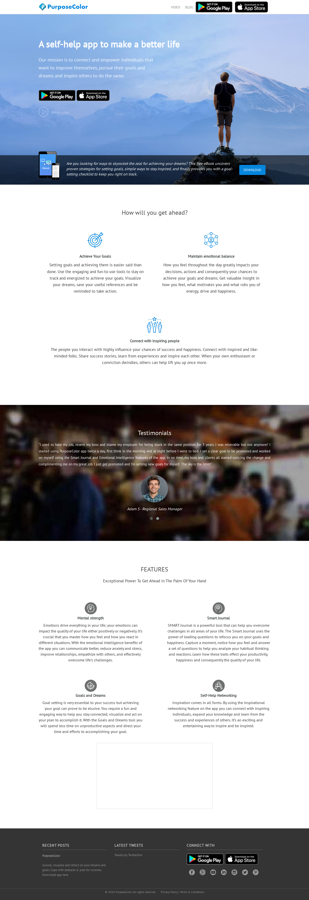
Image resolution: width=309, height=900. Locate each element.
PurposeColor (51, 856)
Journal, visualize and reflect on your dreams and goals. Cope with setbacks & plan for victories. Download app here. (74, 870)
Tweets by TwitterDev (128, 855)
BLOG (189, 7)
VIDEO (175, 7)
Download (252, 170)
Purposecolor (64, 8)
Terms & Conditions (192, 892)
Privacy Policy (169, 892)
